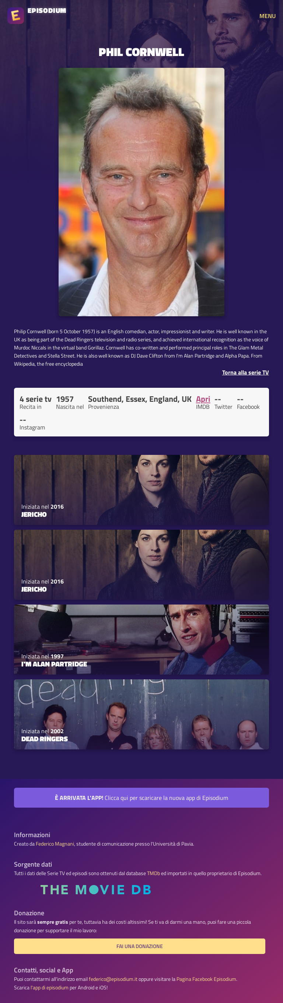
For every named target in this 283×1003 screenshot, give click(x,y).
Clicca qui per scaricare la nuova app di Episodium (141, 797)
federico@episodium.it (113, 979)
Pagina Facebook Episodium (206, 979)
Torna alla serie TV (245, 372)
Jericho (34, 514)
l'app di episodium (50, 987)
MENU (267, 15)
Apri (203, 399)
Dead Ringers (44, 738)
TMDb (153, 873)
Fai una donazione (139, 946)
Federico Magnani (55, 844)
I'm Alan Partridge (54, 664)
